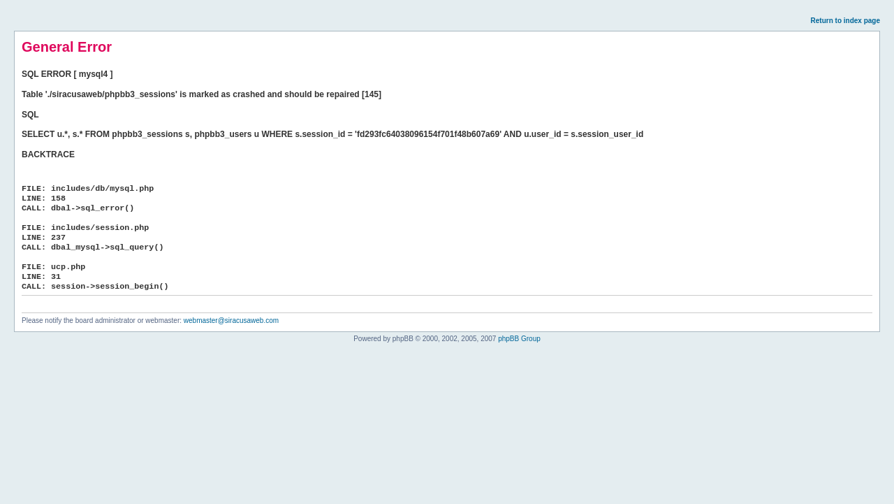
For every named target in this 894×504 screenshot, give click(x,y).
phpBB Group (519, 339)
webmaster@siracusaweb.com (231, 320)
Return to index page (845, 20)
